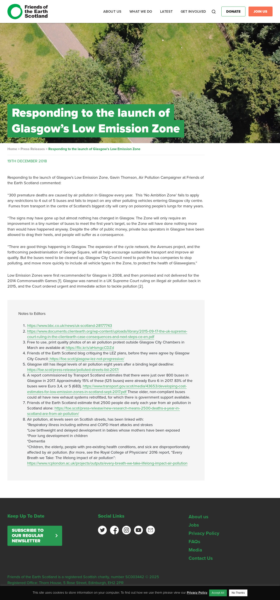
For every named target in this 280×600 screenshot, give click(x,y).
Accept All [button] (218, 593)
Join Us (260, 11)
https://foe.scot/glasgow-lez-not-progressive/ (86, 358)
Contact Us (201, 558)
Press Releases (33, 149)
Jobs (194, 525)
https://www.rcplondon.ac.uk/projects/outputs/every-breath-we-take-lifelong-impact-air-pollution (107, 463)
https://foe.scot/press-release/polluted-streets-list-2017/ (73, 369)
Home (12, 149)
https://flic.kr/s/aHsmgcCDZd (90, 347)
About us (198, 517)
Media (195, 550)
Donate (233, 11)
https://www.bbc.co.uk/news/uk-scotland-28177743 (69, 325)
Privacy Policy (204, 533)
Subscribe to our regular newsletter (28, 536)
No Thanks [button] (238, 593)
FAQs (194, 542)
